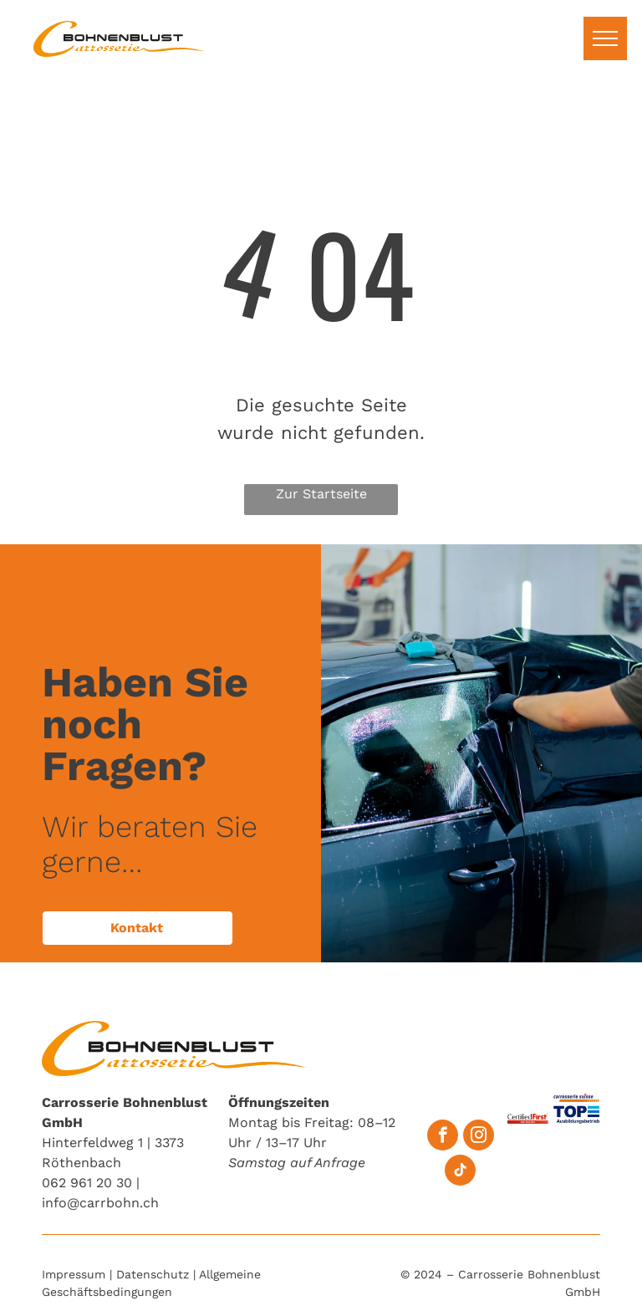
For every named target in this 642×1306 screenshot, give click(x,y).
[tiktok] (460, 1172)
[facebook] (442, 1137)
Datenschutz (152, 1274)
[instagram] (478, 1137)
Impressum (73, 1274)
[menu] (605, 38)
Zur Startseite (321, 494)
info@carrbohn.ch (100, 1203)
